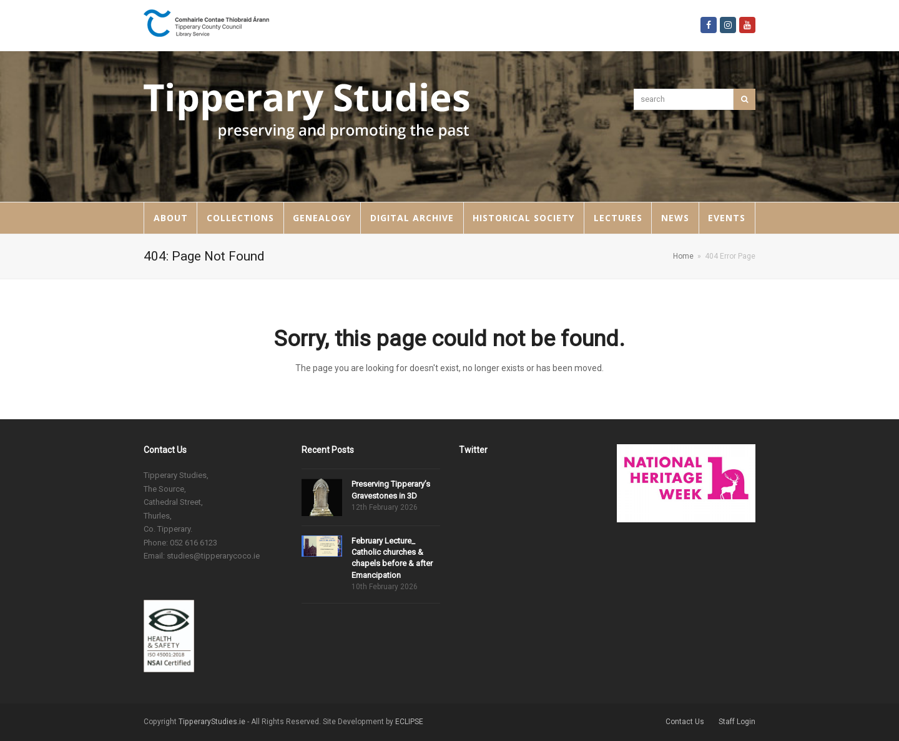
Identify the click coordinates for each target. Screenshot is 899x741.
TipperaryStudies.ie (212, 721)
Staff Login (737, 721)
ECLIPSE (409, 721)
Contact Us (685, 721)
